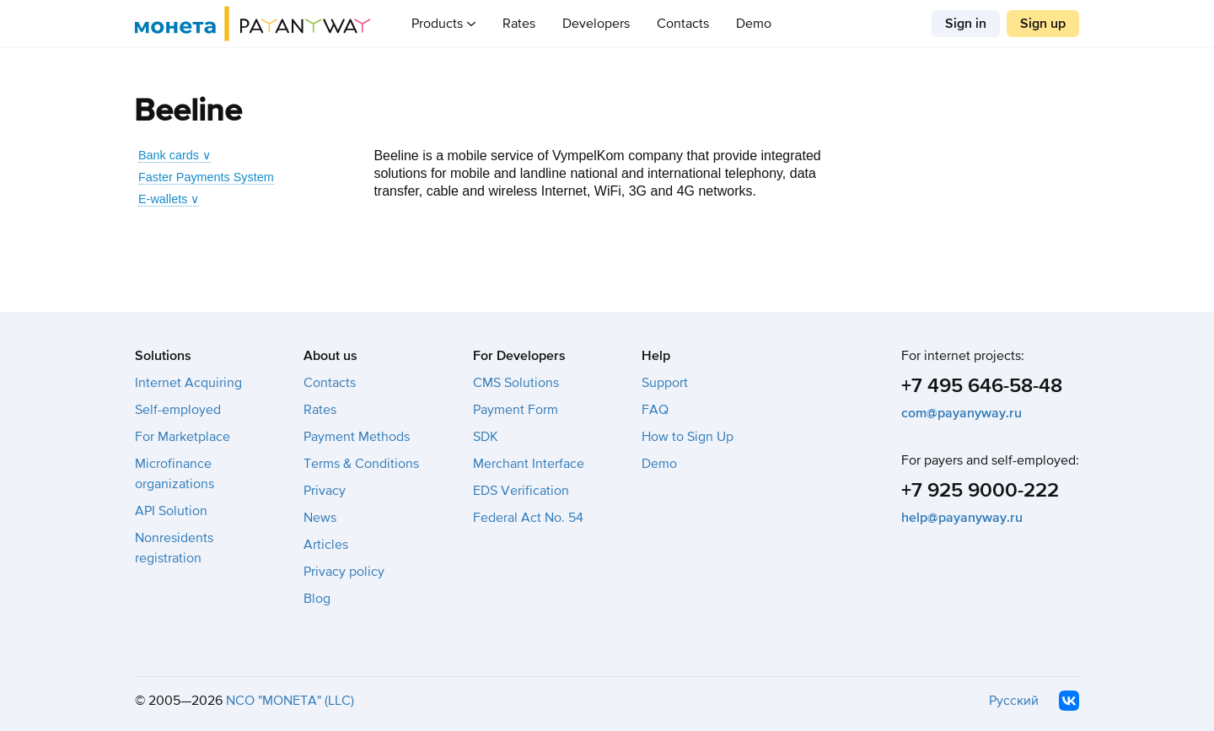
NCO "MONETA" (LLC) (290, 700)
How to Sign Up (687, 436)
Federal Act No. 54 (528, 517)
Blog (317, 598)
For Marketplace (182, 436)
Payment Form (515, 409)
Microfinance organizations (174, 473)
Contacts (683, 23)
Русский (1014, 700)
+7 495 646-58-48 (981, 386)
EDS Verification (521, 490)
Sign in (965, 23)
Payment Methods (357, 436)
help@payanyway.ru (962, 517)
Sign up (1043, 23)
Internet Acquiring (188, 382)
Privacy (325, 490)
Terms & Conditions (361, 463)
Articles (326, 544)
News (320, 517)
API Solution (171, 511)
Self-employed (178, 409)
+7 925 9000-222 (980, 490)
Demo (753, 23)
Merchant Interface (528, 463)
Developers (596, 23)
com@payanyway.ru (961, 413)
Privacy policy (344, 571)
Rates (518, 23)
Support (665, 382)
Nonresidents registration (174, 548)
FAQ (655, 409)
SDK (485, 436)
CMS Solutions (516, 382)
